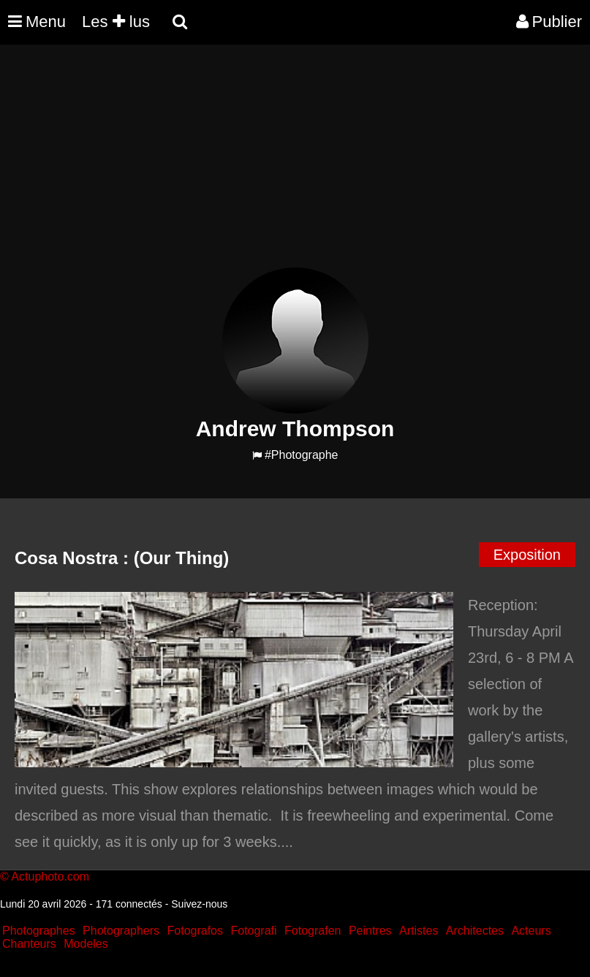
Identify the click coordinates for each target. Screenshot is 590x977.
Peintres (370, 930)
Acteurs (531, 930)
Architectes (475, 930)
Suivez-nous (199, 904)
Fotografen (312, 930)
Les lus (116, 21)
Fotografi (253, 930)
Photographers (121, 930)
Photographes (38, 930)
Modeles (85, 944)
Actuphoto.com (50, 876)
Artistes (418, 930)
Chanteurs (29, 944)
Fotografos (195, 930)
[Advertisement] (266, 165)
